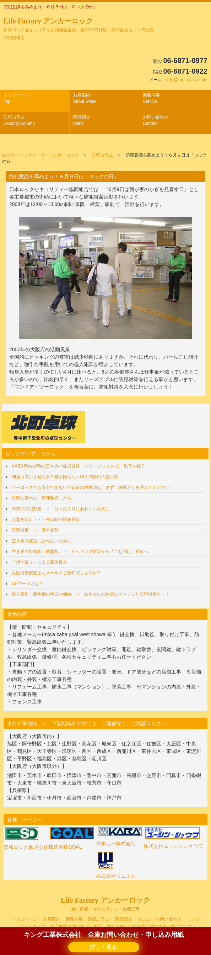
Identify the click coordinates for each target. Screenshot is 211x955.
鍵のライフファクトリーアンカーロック (40, 155)
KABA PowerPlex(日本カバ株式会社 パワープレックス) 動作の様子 (78, 466)
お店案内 (84, 98)
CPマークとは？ (27, 583)
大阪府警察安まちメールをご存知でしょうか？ (56, 572)
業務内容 (151, 98)
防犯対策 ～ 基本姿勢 (35, 530)
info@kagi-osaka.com (186, 79)
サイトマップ (32, 926)
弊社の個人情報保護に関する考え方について (149, 926)
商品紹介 (81, 120)
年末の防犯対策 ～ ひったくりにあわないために (61, 508)
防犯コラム (19, 120)
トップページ (16, 98)
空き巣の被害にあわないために (41, 540)
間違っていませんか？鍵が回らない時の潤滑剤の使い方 (65, 476)
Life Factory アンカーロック (79, 28)
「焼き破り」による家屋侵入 (39, 562)
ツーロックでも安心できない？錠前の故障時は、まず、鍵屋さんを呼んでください (90, 487)
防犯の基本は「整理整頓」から (41, 498)
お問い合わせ (155, 120)
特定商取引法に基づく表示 (76, 926)
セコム (143, 919)
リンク (193, 919)
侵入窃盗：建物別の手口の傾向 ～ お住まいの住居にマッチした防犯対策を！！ (90, 594)
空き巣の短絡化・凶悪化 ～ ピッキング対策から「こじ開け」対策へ (80, 551)
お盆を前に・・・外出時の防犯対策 (46, 519)
